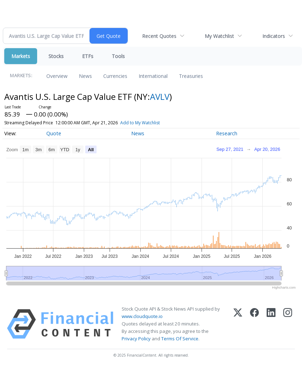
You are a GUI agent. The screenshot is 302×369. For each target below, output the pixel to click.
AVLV (159, 96)
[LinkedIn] (271, 324)
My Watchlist (219, 36)
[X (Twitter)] (238, 324)
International (153, 76)
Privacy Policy (136, 338)
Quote (53, 133)
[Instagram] (287, 324)
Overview (57, 76)
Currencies (115, 76)
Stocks (56, 56)
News (85, 76)
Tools (118, 56)
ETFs (87, 56)
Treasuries (191, 76)
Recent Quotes (159, 36)
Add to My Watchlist (140, 123)
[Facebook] (254, 324)
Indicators (273, 36)
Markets (20, 56)
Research (226, 133)
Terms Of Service (179, 338)
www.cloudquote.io (142, 316)
